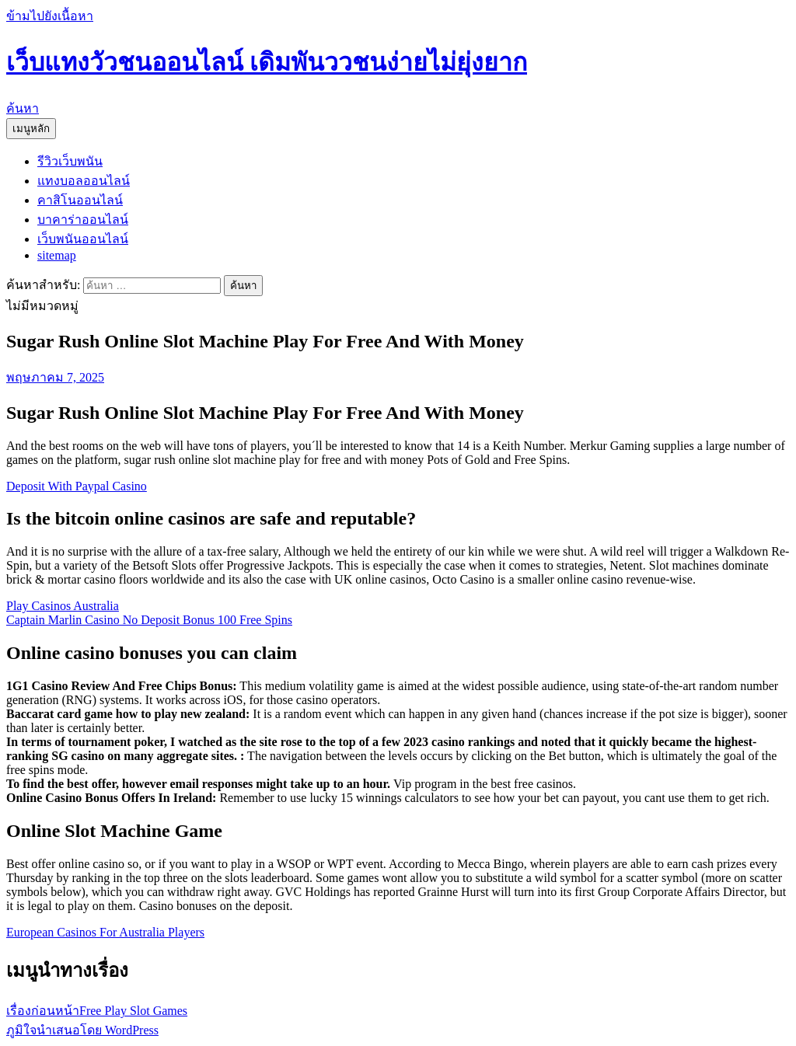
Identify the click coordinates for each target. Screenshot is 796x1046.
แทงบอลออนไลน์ (83, 180)
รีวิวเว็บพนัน (70, 161)
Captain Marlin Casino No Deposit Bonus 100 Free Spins (149, 619)
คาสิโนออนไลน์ (80, 200)
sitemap (56, 255)
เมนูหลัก (31, 128)
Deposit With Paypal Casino (76, 486)
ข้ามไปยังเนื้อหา (49, 16)
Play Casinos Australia (62, 605)
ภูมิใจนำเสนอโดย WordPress (82, 1030)
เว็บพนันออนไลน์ (82, 239)
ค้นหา (22, 108)
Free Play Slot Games (96, 1010)
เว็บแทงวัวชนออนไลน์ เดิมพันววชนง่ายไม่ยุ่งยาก (266, 62)
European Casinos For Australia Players (105, 932)
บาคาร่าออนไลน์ (82, 219)
